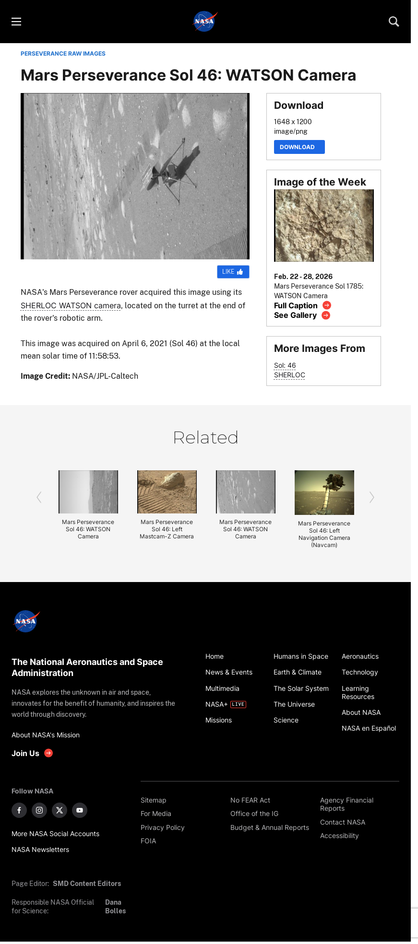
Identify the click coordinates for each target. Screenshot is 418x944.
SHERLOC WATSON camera (71, 305)
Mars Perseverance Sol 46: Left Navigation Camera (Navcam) (324, 534)
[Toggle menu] (16, 21)
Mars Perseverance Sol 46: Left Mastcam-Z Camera (167, 529)
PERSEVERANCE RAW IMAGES (63, 53)
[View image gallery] (302, 315)
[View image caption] (303, 305)
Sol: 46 (285, 365)
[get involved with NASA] (33, 753)
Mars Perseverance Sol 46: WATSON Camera (88, 529)
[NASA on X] (59, 810)
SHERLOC (289, 375)
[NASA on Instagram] (39, 810)
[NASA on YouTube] (79, 810)
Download (299, 147)
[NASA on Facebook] (19, 810)
